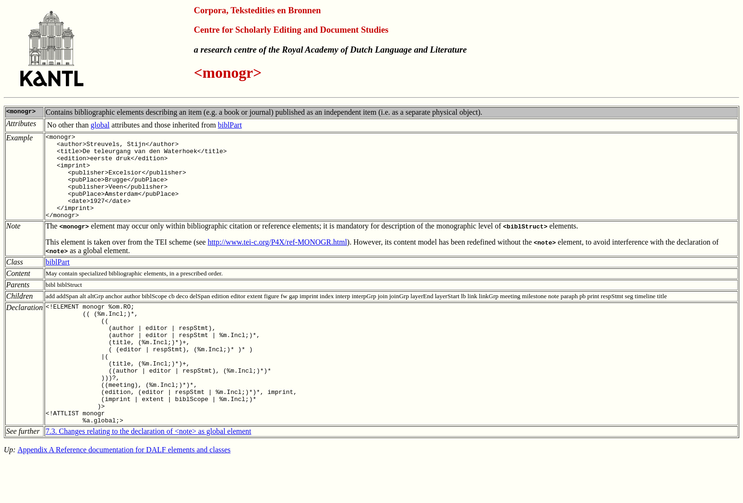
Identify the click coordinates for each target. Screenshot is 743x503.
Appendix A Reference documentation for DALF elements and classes (124, 491)
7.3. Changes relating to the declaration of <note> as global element (148, 472)
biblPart (230, 125)
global (100, 125)
